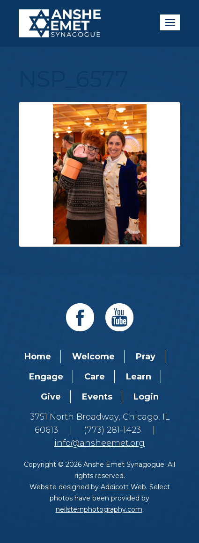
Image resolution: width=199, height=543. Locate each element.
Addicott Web (123, 487)
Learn (138, 377)
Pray (145, 356)
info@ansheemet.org (99, 443)
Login (146, 397)
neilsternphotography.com (99, 509)
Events (97, 397)
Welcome (93, 356)
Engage (46, 377)
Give (51, 397)
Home (37, 356)
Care (94, 377)
